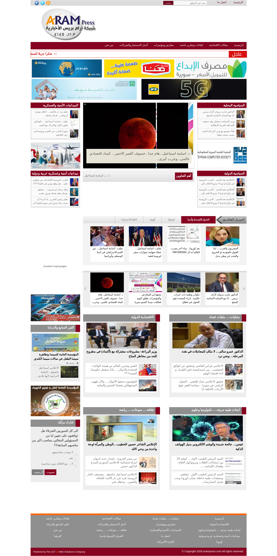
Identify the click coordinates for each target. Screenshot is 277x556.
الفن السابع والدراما (58, 524)
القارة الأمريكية (129, 219)
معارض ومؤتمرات (165, 524)
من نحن (57, 530)
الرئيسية (238, 2)
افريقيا (171, 219)
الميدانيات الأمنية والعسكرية (60, 105)
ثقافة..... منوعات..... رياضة (136, 410)
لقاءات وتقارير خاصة (57, 518)
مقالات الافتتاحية (111, 518)
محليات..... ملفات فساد (224, 317)
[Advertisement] (55, 225)
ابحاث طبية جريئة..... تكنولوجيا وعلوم (216, 410)
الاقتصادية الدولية (142, 317)
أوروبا (152, 219)
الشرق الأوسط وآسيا (198, 219)
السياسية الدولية (234, 173)
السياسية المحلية (234, 105)
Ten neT (52, 551)
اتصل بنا (221, 2)
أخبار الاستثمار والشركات (111, 524)
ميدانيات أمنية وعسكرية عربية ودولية (55, 173)
